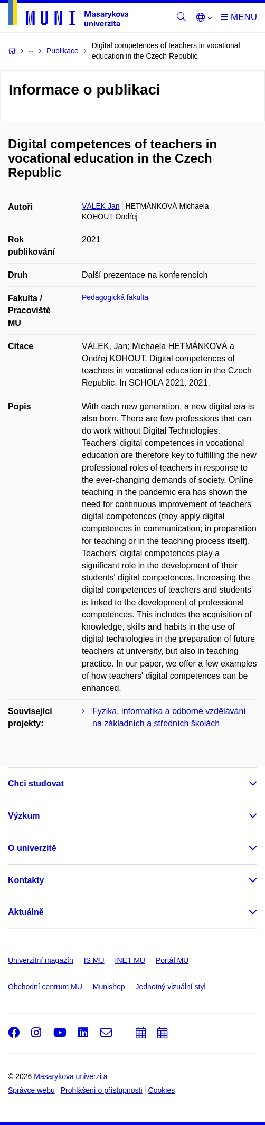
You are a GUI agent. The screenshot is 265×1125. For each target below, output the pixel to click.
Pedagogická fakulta (115, 297)
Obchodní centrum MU (45, 986)
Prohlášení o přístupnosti (102, 1090)
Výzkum (24, 815)
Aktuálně (26, 911)
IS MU (94, 960)
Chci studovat (36, 783)
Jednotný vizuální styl (171, 986)
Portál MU (172, 960)
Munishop (109, 986)
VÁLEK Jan (101, 206)
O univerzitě (32, 847)
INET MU (130, 960)
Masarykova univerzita (70, 1076)
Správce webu (31, 1090)
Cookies (161, 1090)
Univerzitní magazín (40, 960)
